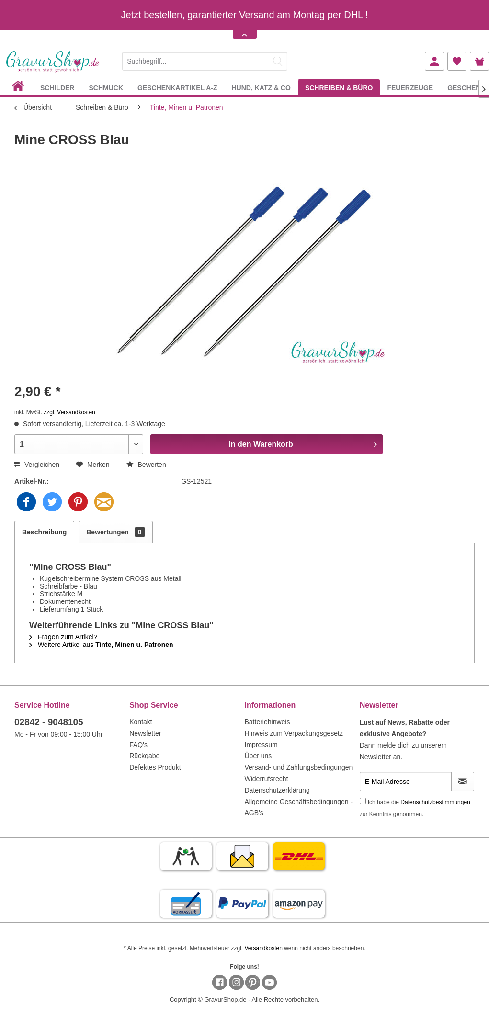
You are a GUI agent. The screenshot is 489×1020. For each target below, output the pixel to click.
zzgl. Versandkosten (69, 412)
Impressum (261, 744)
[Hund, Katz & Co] (260, 87)
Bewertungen (115, 532)
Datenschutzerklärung (277, 790)
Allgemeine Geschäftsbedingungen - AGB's (299, 807)
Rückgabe (144, 755)
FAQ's (138, 744)
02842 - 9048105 (48, 722)
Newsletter (145, 733)
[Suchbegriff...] (204, 61)
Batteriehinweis (267, 721)
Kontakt (140, 721)
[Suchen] (277, 61)
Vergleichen (36, 464)
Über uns (258, 755)
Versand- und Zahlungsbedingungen (299, 767)
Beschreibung (44, 532)
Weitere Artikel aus (101, 644)
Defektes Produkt (155, 767)
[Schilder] (57, 87)
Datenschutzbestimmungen (435, 802)
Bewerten (146, 464)
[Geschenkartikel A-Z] (177, 87)
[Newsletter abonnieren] (462, 781)
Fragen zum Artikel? (63, 637)
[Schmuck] (105, 87)
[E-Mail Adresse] (406, 781)
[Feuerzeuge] (410, 87)
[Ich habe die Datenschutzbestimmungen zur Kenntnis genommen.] (363, 801)
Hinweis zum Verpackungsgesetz (294, 733)
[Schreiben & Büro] (339, 87)
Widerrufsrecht (266, 778)
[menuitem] (204, 59)
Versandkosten (263, 948)
